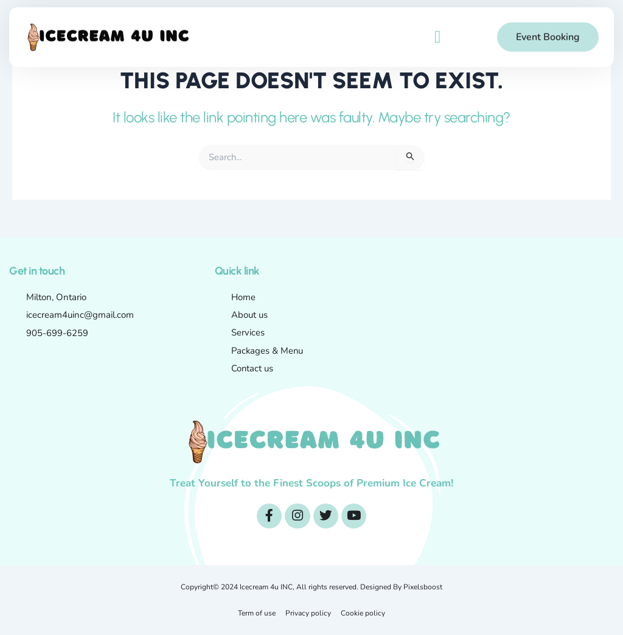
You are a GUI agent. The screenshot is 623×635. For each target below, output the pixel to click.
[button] (437, 32)
